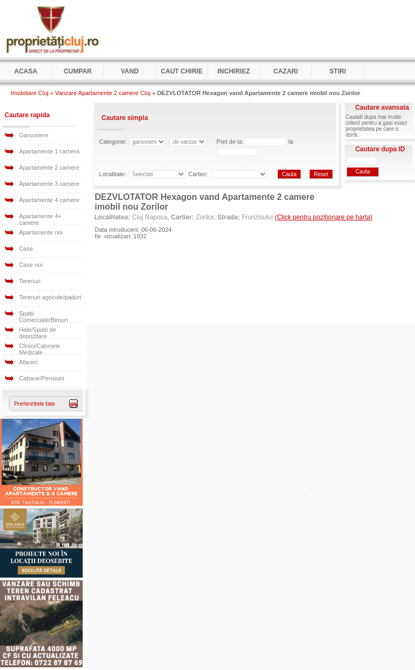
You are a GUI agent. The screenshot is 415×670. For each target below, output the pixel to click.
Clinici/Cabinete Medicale (39, 349)
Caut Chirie (182, 71)
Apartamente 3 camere (49, 183)
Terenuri (30, 281)
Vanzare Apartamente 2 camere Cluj (103, 93)
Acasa (25, 71)
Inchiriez (233, 71)
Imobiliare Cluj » (32, 93)
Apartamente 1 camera (49, 151)
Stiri (338, 71)
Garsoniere (33, 135)
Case (26, 248)
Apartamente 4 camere (49, 200)
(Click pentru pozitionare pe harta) (323, 217)
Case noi (30, 265)
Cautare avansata (382, 107)
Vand (129, 71)
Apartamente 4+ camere (40, 219)
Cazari (285, 71)
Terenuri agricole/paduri (50, 297)
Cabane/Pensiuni (41, 378)
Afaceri (28, 362)
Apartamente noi (41, 232)
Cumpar (78, 71)
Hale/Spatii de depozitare (37, 332)
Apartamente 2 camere (49, 167)
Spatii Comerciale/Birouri (43, 316)
